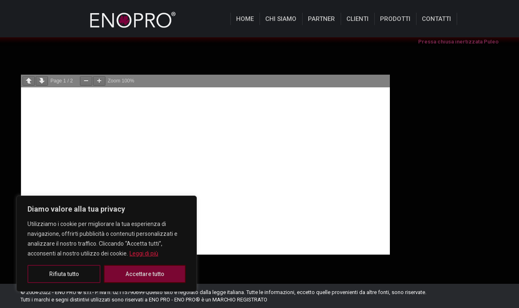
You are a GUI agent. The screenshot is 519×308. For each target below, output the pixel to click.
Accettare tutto (144, 274)
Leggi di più (144, 253)
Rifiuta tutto (64, 274)
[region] (106, 244)
